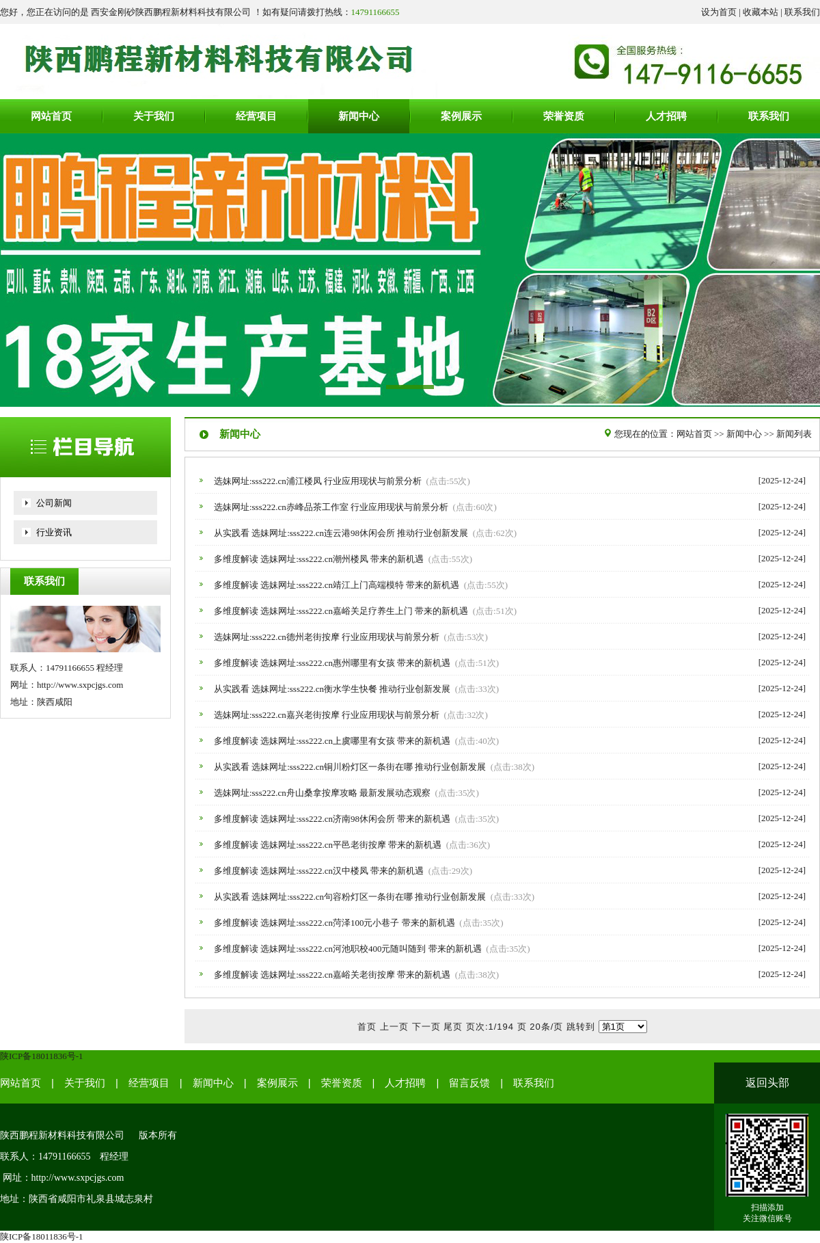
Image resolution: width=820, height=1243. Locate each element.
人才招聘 (405, 1083)
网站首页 (694, 434)
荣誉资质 (341, 1083)
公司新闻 (54, 503)
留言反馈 (469, 1083)
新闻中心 (744, 434)
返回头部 (767, 1082)
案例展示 (277, 1083)
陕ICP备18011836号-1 (41, 1056)
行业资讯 (54, 532)
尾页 (453, 1026)
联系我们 (802, 12)
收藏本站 (760, 12)
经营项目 (148, 1083)
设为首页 (719, 12)
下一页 (426, 1026)
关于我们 (84, 1083)
